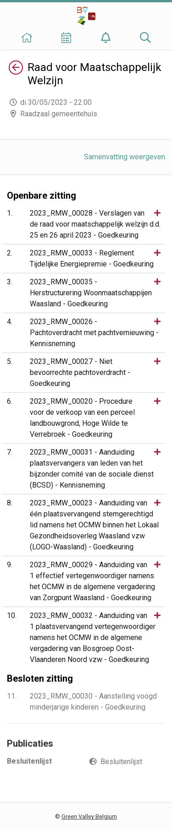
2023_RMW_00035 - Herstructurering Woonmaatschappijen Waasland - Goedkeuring (91, 292)
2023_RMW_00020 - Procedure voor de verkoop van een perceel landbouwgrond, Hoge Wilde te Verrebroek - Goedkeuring (82, 418)
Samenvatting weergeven (124, 156)
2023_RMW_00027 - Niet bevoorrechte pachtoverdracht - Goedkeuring (80, 372)
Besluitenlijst (121, 761)
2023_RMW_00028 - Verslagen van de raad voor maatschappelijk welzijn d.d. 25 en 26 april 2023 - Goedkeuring (95, 224)
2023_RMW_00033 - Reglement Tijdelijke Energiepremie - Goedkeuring (92, 258)
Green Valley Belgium (89, 816)
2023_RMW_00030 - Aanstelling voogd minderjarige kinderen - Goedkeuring (93, 701)
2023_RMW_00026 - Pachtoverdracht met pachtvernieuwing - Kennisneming (94, 332)
